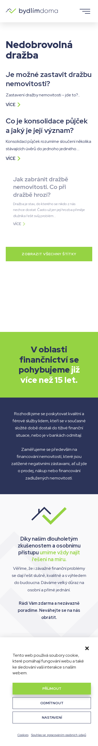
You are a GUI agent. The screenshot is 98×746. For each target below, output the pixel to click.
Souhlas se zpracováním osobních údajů (58, 735)
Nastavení (52, 717)
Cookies (23, 735)
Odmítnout (52, 703)
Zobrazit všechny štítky (49, 254)
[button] (87, 648)
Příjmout (51, 688)
